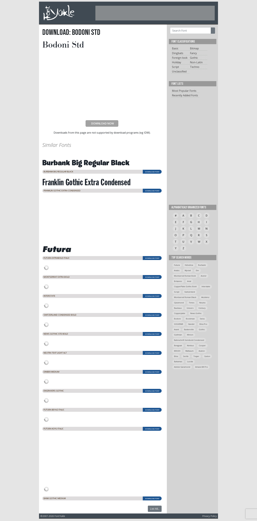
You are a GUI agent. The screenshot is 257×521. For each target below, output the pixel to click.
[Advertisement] (155, 13)
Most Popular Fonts (184, 91)
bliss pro (203, 324)
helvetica (189, 265)
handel (191, 324)
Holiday (176, 62)
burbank (202, 265)
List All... (154, 509)
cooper (202, 345)
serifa (185, 356)
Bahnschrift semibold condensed (189, 340)
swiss (202, 318)
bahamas (178, 361)
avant (176, 329)
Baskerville (189, 329)
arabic (177, 270)
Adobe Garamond (182, 367)
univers (190, 308)
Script (175, 67)
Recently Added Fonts (185, 95)
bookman (190, 318)
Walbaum (189, 351)
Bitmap (194, 48)
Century (202, 308)
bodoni (177, 318)
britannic (178, 281)
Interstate (206, 286)
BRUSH (177, 351)
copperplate (179, 313)
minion (190, 334)
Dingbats (177, 53)
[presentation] (102, 111)
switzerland (189, 292)
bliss (176, 356)
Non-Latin (196, 62)
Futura (177, 265)
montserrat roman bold (185, 276)
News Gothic (196, 313)
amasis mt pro (201, 367)
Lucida (190, 361)
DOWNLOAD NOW (101, 123)
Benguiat (178, 345)
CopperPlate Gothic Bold (185, 286)
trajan (196, 356)
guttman (178, 334)
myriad (188, 270)
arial (189, 281)
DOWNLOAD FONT (152, 172)
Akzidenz (205, 297)
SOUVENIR (178, 324)
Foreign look (180, 58)
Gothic (194, 58)
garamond (179, 302)
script (176, 292)
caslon (207, 356)
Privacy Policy (209, 516)
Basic (175, 48)
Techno (194, 67)
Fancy (193, 53)
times (191, 302)
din (197, 270)
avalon (202, 351)
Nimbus (190, 345)
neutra (202, 302)
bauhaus (178, 308)
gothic (202, 329)
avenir (204, 276)
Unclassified (179, 71)
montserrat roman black (185, 297)
